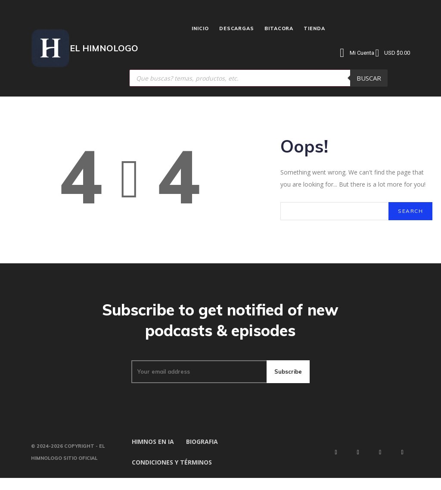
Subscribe (288, 383)
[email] (198, 383)
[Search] (410, 215)
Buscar (369, 78)
